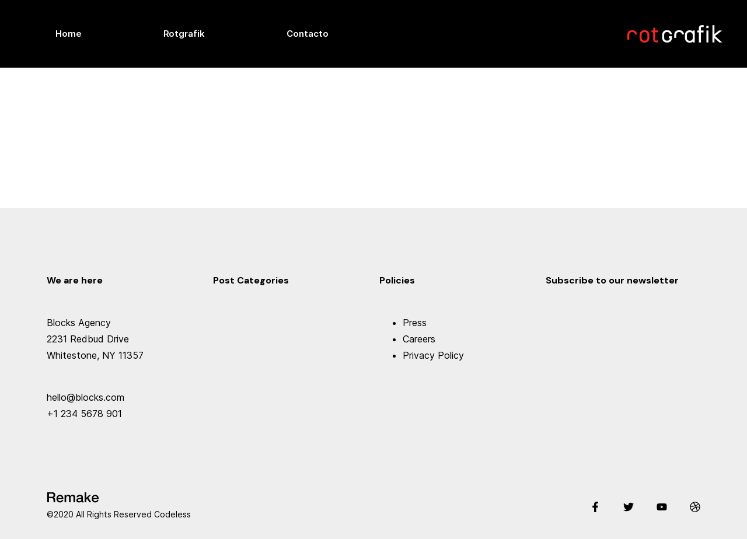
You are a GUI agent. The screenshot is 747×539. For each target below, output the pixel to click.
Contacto (308, 33)
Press (415, 322)
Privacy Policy (433, 355)
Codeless (172, 514)
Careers (419, 339)
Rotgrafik (184, 33)
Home (68, 33)
